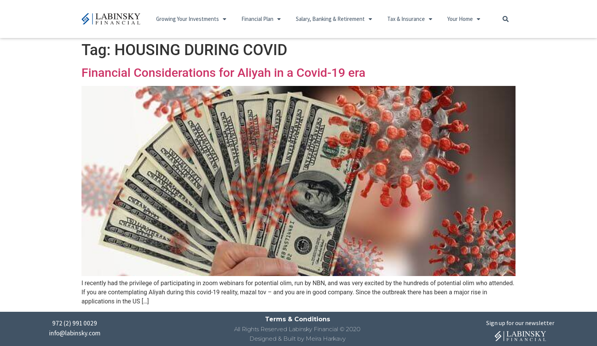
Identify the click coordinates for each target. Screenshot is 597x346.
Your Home (463, 19)
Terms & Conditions (297, 319)
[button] (505, 19)
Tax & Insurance (409, 19)
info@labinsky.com (75, 333)
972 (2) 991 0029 (74, 323)
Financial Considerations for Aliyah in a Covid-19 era (223, 72)
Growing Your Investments (191, 19)
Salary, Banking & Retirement (334, 19)
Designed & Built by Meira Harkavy (297, 338)
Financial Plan (261, 19)
